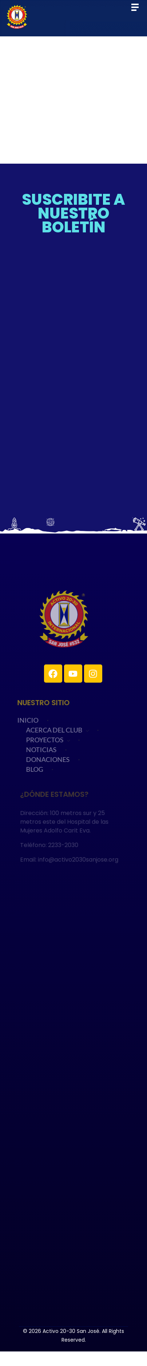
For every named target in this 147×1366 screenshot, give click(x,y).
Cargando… (73, 369)
